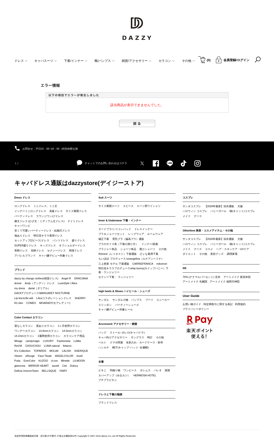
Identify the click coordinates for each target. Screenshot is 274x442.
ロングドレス (22, 206)
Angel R (66, 278)
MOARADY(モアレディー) (54, 302)
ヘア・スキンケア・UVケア (232, 249)
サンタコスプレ (192, 206)
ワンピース (130, 370)
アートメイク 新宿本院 (237, 276)
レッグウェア (136, 233)
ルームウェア (155, 233)
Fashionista (63, 341)
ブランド (19, 269)
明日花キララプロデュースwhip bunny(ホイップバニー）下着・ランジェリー (133, 270)
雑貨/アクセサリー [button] (136, 61)
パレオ (158, 370)
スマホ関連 (116, 342)
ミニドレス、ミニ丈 (45, 206)
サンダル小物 (120, 299)
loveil (79, 355)
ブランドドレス (107, 402)
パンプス (136, 299)
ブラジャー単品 (107, 249)
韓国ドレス (75, 250)
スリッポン (105, 304)
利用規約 (240, 304)
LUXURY (48, 341)
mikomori (161, 263)
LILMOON (79, 360)
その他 (162, 249)
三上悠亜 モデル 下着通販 (113, 263)
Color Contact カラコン (28, 317)
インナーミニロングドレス (30, 211)
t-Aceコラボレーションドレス (54, 298)
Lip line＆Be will (23, 298)
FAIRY (63, 370)
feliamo (67, 345)
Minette (65, 360)
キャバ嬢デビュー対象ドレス (56, 255)
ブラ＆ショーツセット (111, 233)
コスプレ (188, 197)
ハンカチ (103, 347)
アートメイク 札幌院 (195, 281)
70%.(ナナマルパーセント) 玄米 (201, 276)
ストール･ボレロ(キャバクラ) (127, 332)
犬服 (240, 206)
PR (184, 268)
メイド (187, 216)
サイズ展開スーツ (109, 206)
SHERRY (80, 298)
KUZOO (43, 360)
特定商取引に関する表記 (218, 304)
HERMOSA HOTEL (145, 375)
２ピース (128, 206)
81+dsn (18, 302)
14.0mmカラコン (49, 330)
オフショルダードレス (72, 245)
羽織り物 (115, 370)
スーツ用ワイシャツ (148, 206)
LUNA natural (52, 345)
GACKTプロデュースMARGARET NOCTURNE (42, 293)
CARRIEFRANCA (142, 263)
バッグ (102, 332)
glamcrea (19, 365)
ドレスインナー (143, 229)
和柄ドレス (21, 250)
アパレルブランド (25, 255)
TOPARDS (40, 350)
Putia (17, 360)
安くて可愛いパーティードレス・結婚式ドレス (42, 230)
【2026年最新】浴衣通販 (219, 206)
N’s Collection (22, 350)
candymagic (32, 341)
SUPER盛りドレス (25, 245)
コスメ (209, 249)
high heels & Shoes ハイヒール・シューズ (124, 291)
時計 (150, 337)
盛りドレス (78, 240)
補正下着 (103, 238)
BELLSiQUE (49, 370)
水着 (101, 361)
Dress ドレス (22, 197)
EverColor (29, 360)
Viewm (18, 355)
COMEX (31, 302)
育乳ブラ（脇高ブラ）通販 (128, 238)
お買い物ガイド (192, 304)
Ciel (64, 365)
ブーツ (149, 299)
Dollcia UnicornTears (26, 370)
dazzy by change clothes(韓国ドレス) (36, 278)
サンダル (103, 299)
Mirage (18, 341)
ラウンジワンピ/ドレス (49, 216)
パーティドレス (23, 216)
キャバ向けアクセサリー (112, 337)
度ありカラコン (45, 325)
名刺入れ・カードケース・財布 (144, 342)
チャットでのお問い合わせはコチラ (102, 163)
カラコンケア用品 (74, 335)
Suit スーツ (105, 197)
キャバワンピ (22, 225)
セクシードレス (56, 250)
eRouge (30, 355)
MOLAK (54, 350)
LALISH (66, 350)
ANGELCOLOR (64, 355)
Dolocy (74, 365)
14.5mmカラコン (72, 330)
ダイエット (189, 253)
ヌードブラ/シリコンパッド (114, 229)
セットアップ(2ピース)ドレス (31, 240)
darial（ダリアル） (39, 288)
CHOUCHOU (33, 345)
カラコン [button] (167, 61)
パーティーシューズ (127, 304)
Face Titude (45, 355)
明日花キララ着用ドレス (48, 235)
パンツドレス (60, 240)
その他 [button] (188, 61)
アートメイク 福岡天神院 (225, 281)
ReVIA (18, 345)
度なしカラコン (23, 325)
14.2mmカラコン (24, 335)
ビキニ (102, 370)
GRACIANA (81, 278)
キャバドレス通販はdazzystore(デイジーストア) (79, 183)
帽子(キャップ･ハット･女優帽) (130, 347)
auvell (55, 365)
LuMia (77, 341)
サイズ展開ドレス (76, 211)
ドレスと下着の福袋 (110, 394)
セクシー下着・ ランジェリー (116, 276)
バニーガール (218, 211)
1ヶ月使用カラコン (69, 325)
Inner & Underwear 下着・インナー (119, 220)
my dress (19, 288)
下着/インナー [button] (75, 61)
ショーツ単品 (128, 249)
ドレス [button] (20, 61)
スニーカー (163, 299)
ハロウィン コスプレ (195, 211)
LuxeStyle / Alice (67, 283)
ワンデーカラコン (25, 330)
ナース (198, 216)
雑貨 (167, 370)
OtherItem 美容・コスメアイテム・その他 (208, 230)
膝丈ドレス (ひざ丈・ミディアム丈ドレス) (39, 221)
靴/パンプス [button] (105, 61)
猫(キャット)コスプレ (242, 211)
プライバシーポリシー (196, 308)
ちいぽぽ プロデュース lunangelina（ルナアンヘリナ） (131, 258)
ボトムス (145, 370)
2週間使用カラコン (49, 335)
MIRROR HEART (38, 365)
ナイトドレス (75, 221)
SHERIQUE (81, 350)
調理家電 (232, 253)
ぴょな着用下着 (149, 253)
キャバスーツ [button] (45, 61)
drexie (18, 283)
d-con (54, 360)
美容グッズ (216, 253)
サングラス (137, 337)
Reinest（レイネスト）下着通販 (117, 253)
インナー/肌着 (149, 244)
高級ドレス (56, 211)
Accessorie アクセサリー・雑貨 (117, 323)
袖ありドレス (22, 235)
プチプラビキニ (107, 379)
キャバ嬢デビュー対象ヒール (115, 309)
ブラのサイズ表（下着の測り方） (118, 244)
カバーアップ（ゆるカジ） (114, 375)
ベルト (102, 342)
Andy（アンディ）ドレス (40, 283)
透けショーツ (147, 249)
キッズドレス (48, 245)
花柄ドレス (37, 250)
